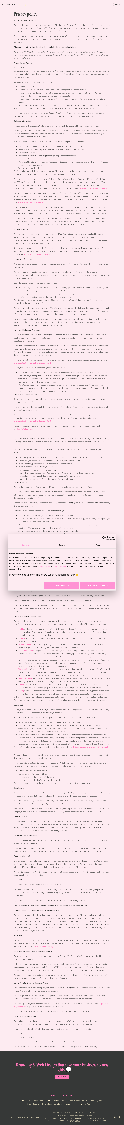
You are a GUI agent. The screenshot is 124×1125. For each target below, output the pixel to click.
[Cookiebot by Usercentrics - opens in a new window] (104, 538)
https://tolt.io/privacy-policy (30, 202)
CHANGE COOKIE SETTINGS (62, 1095)
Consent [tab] (25, 545)
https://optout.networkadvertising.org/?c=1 (32, 363)
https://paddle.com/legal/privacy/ (93, 188)
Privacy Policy (59, 566)
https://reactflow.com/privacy (37, 254)
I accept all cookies (97, 585)
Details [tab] (62, 545)
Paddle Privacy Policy (44, 946)
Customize (62, 585)
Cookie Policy (44, 566)
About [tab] (98, 545)
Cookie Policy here (24, 429)
